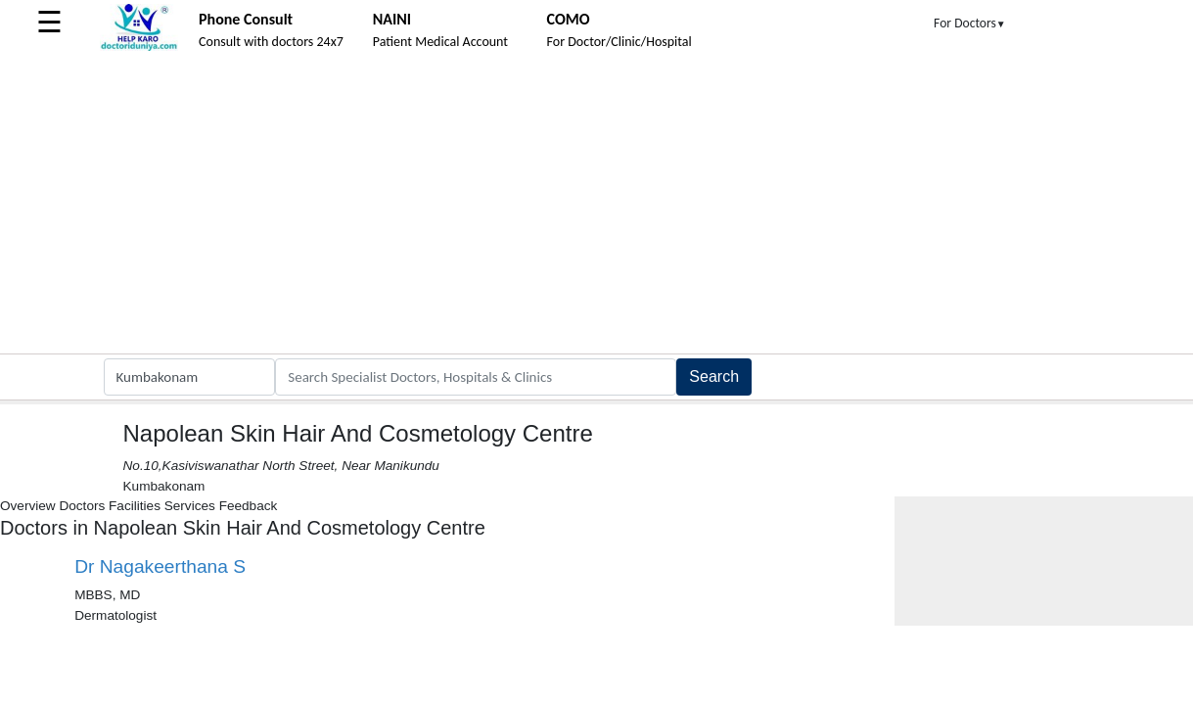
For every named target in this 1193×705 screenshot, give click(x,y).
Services (189, 505)
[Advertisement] (597, 207)
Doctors (82, 505)
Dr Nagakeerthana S (160, 566)
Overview (28, 505)
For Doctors (970, 23)
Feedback (248, 505)
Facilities (135, 505)
